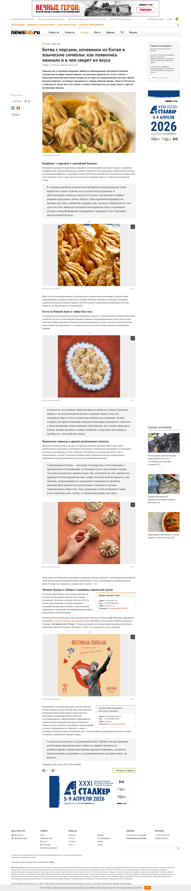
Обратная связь (46, 838)
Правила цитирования (122, 883)
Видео (100, 844)
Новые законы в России (66, 24)
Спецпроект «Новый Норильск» (91, 24)
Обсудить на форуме (125, 770)
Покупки (15, 114)
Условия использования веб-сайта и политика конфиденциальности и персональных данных (46, 855)
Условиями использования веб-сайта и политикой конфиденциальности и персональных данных (162, 57)
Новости (72, 835)
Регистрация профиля (155, 19)
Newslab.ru (18, 95)
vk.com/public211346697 (118, 608)
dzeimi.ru (108, 721)
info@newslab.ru (161, 838)
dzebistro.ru (109, 605)
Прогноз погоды (99, 19)
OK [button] (147, 888)
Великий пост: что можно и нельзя (41, 24)
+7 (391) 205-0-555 (162, 835)
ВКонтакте (17, 835)
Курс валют (126, 19)
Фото (71, 844)
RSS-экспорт (45, 844)
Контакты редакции (48, 848)
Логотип (43, 841)
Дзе (83, 600)
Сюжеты (72, 841)
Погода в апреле (17, 24)
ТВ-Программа (103, 838)
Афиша (100, 835)
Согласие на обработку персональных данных (159, 67)
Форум (100, 841)
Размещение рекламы (136, 838)
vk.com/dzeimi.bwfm (116, 724)
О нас (42, 835)
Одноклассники (19, 838)
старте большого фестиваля (68, 620)
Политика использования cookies (23, 857)
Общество (55, 44)
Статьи (47, 44)
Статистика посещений (136, 835)
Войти (169, 19)
